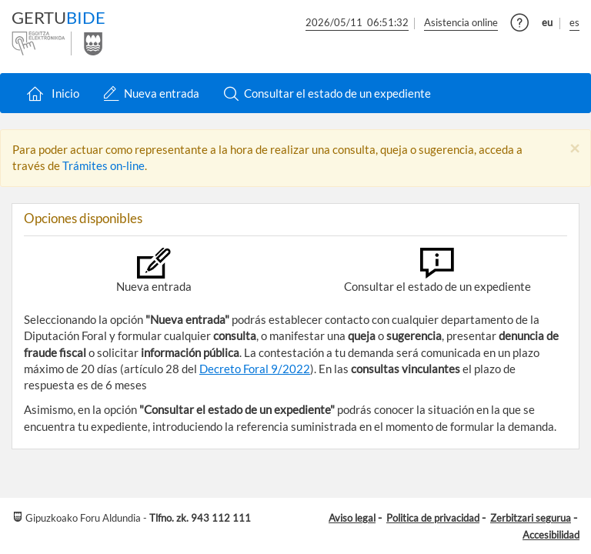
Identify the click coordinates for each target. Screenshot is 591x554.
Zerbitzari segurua (530, 518)
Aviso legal (352, 518)
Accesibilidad (551, 535)
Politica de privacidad (432, 518)
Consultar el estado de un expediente (327, 93)
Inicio (51, 93)
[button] (519, 26)
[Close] (574, 149)
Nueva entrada (151, 93)
